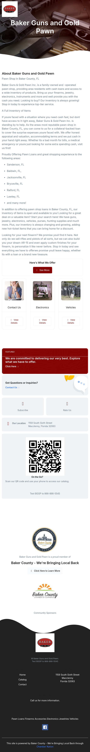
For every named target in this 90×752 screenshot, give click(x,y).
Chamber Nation (45, 746)
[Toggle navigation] (85, 9)
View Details (14, 321)
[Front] (10, 9)
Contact (22, 684)
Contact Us (14, 307)
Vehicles (71, 307)
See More (43, 270)
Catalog (23, 679)
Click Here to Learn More (45, 570)
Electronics (42, 307)
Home (22, 674)
